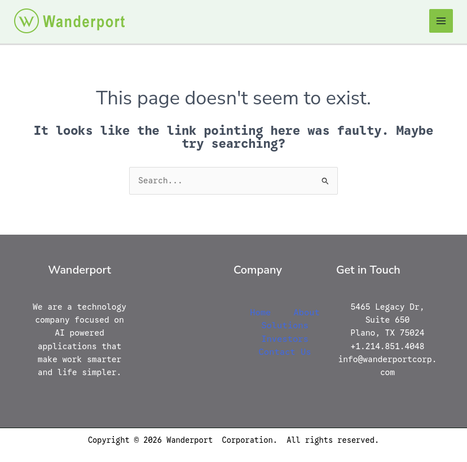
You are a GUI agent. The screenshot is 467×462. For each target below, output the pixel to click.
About (306, 312)
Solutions (285, 325)
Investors (285, 338)
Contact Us (284, 351)
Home (260, 312)
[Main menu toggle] (441, 21)
